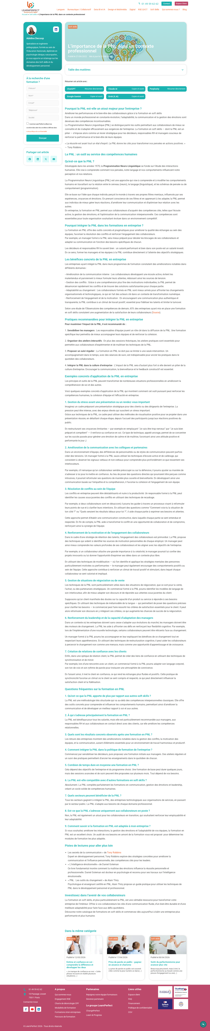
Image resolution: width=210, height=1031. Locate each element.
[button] (29, 159)
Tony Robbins (114, 852)
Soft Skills (154, 9)
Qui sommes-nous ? (171, 9)
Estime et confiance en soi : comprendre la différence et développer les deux (79, 965)
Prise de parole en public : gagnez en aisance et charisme (124, 963)
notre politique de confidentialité (36, 131)
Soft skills (33, 14)
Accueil (25, 14)
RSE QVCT (142, 9)
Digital (132, 9)
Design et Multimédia (117, 9)
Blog (185, 9)
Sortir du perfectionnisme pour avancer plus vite (165, 963)
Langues (61, 9)
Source (156, 312)
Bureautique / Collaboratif (79, 9)
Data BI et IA (99, 9)
